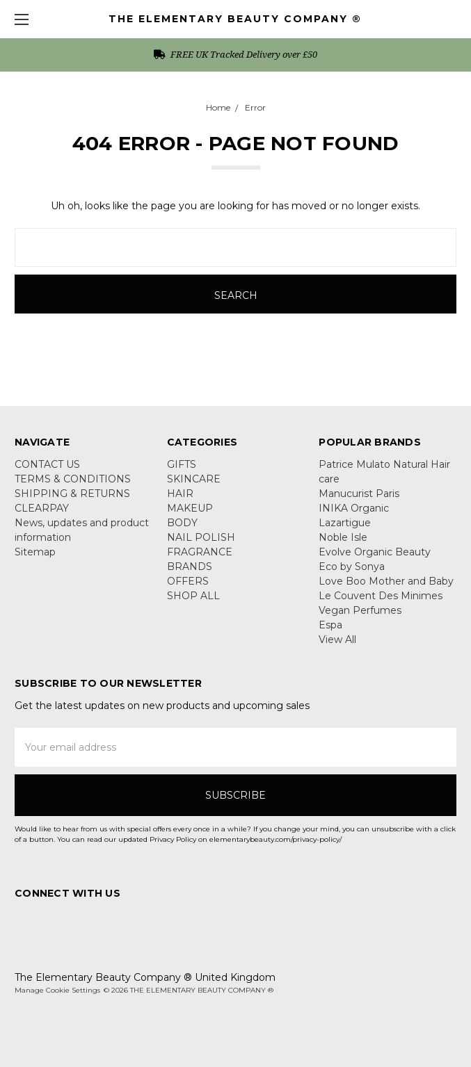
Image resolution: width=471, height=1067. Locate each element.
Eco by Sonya (352, 566)
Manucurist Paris (359, 493)
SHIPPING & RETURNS (72, 493)
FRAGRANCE (199, 552)
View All (337, 639)
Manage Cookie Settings (57, 990)
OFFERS (188, 581)
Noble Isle (343, 537)
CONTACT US (47, 464)
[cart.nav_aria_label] (454, 19)
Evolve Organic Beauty (375, 552)
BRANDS (189, 566)
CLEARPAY (42, 508)
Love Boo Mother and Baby (386, 581)
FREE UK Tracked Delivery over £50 (235, 54)
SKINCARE (194, 479)
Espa (330, 625)
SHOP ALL (193, 595)
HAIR (180, 493)
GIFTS (181, 464)
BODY (182, 522)
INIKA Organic (354, 508)
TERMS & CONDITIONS (73, 479)
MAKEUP (190, 508)
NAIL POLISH (201, 537)
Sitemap (35, 552)
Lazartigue (345, 522)
